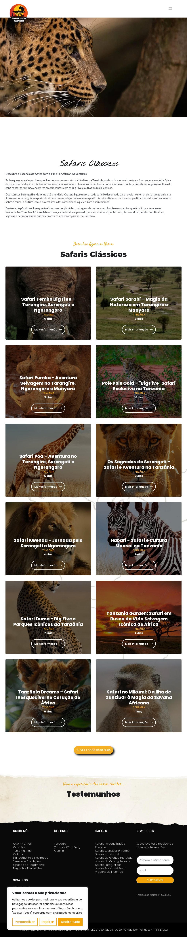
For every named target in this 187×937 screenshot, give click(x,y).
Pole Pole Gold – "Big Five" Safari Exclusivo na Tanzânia (139, 386)
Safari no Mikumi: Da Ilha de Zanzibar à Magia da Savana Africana (139, 697)
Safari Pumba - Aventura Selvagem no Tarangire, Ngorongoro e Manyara (48, 383)
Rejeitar (48, 921)
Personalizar (25, 921)
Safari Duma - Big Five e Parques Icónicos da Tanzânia (48, 621)
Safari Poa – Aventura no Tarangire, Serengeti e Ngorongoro (48, 461)
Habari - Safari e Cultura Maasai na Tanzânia (139, 543)
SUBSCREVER (155, 880)
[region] (47, 908)
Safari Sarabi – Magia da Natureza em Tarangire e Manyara (139, 304)
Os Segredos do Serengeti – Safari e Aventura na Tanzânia (139, 464)
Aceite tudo (70, 921)
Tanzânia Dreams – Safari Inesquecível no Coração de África (48, 697)
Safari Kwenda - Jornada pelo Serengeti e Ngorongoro (48, 543)
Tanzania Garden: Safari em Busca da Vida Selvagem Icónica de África (138, 618)
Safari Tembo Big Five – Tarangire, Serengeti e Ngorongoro (48, 304)
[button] (170, 9)
